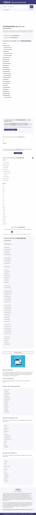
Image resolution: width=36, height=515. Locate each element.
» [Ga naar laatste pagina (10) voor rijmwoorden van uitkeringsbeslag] (32, 231)
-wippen (5, 472)
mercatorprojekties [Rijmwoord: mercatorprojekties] (7, 397)
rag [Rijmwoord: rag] (3, 202)
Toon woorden (18, 153)
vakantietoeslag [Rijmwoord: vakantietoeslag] (5, 176)
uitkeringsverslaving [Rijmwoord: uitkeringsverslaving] (7, 254)
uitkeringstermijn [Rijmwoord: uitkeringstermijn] (7, 317)
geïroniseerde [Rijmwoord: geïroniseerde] (6, 396)
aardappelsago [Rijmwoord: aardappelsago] (7, 393)
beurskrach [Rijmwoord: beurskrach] (5, 223)
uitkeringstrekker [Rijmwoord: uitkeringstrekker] (7, 319)
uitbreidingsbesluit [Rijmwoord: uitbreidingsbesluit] (7, 324)
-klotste (5, 478)
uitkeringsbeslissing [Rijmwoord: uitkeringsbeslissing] (7, 249)
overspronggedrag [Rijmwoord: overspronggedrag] (6, 81)
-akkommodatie (7, 466)
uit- (3, 141)
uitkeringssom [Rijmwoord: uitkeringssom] (6, 278)
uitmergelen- (6, 434)
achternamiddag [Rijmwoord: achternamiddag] (6, 45)
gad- (5, 443)
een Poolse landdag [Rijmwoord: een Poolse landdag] (7, 55)
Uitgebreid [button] (31, 9)
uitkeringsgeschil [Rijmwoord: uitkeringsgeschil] (7, 266)
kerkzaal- (5, 426)
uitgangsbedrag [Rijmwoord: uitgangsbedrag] (7, 338)
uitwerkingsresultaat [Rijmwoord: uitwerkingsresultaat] (7, 312)
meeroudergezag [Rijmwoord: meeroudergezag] (6, 71)
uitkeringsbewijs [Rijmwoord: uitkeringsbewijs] (7, 251)
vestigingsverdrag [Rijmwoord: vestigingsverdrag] (6, 87)
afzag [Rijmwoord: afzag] (4, 214)
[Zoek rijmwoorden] (12, 6)
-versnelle (6, 461)
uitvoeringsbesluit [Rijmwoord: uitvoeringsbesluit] (7, 261)
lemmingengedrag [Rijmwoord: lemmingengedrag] (6, 69)
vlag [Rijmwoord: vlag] (3, 205)
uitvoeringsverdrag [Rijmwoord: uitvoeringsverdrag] (7, 301)
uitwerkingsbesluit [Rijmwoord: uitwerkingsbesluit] (7, 263)
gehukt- (5, 429)
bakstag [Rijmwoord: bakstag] (4, 218)
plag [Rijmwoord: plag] (3, 200)
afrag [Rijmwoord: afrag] (4, 211)
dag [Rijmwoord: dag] (3, 189)
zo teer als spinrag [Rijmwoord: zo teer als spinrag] (7, 97)
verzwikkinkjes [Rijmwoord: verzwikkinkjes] (6, 390)
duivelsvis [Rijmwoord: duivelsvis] (6, 404)
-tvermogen (6, 477)
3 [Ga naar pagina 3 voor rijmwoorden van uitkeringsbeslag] (15, 231)
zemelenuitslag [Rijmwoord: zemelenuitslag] (5, 180)
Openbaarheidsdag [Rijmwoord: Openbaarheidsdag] (6, 77)
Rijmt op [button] (4, 6)
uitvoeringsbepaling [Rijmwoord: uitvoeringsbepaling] (7, 287)
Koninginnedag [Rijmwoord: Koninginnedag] (6, 65)
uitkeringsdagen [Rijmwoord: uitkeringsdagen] (7, 344)
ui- (3, 139)
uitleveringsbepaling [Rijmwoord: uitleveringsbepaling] (7, 306)
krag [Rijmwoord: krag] (3, 193)
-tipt (5, 471)
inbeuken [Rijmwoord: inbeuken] (5, 408)
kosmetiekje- (6, 431)
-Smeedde (6, 480)
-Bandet (5, 469)
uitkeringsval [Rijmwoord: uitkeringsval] (6, 280)
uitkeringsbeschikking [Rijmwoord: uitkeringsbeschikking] (8, 292)
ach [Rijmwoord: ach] (3, 185)
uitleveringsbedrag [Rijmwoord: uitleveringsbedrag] (7, 259)
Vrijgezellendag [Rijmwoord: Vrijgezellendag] (6, 91)
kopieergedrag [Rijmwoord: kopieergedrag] (6, 67)
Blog (19, 513)
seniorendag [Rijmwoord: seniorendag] (5, 85)
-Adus (5, 464)
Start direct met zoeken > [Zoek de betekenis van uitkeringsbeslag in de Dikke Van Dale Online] (11, 129)
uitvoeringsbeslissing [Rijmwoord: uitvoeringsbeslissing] (7, 298)
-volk (5, 460)
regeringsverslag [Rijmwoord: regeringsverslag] (7, 336)
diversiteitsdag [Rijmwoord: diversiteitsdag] (6, 51)
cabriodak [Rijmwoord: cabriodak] (6, 405)
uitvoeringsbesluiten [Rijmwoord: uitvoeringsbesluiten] (7, 308)
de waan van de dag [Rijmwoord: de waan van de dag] (8, 49)
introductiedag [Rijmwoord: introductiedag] (6, 61)
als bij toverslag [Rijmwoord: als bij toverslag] (6, 162)
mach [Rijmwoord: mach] (4, 196)
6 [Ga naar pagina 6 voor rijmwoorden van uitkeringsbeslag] (20, 231)
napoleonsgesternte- (7, 439)
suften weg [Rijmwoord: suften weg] (6, 407)
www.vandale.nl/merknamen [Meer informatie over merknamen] (8, 507)
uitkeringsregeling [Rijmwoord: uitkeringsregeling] (7, 257)
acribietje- (6, 445)
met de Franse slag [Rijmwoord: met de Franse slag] (7, 173)
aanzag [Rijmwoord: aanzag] (4, 209)
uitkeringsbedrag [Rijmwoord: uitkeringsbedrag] (7, 240)
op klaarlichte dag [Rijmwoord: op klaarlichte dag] (7, 75)
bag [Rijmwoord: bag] (3, 187)
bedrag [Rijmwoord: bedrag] (4, 220)
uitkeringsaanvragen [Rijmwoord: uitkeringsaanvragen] (8, 326)
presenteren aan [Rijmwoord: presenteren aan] (7, 399)
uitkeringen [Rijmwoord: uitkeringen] (6, 340)
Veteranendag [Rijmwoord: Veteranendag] (5, 89)
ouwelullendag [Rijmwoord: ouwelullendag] (5, 79)
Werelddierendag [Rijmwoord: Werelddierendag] (6, 93)
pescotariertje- (6, 437)
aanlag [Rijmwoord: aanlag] (4, 207)
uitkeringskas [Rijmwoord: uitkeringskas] (6, 273)
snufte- (5, 440)
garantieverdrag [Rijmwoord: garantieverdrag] (6, 57)
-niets (5, 463)
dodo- (5, 432)
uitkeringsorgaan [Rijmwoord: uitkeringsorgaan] (7, 275)
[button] (32, 157)
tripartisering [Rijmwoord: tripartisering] (6, 411)
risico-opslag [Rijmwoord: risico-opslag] (5, 174)
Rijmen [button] (31, 6)
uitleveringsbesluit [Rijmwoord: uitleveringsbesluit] (7, 285)
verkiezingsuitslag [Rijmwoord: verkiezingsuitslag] (6, 178)
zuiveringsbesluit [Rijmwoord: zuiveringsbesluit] (7, 321)
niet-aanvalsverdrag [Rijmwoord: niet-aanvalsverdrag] (7, 73)
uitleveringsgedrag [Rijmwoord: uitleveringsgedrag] (7, 296)
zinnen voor (12, 37)
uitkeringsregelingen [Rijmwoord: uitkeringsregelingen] (7, 305)
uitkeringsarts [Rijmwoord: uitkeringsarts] (6, 342)
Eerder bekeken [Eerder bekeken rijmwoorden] (6, 9)
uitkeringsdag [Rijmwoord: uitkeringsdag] (6, 252)
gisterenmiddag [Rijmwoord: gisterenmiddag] (6, 59)
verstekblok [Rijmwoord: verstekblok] (6, 410)
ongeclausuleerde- (7, 436)
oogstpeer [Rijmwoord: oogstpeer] (6, 402)
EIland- (5, 442)
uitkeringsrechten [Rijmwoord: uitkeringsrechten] (7, 315)
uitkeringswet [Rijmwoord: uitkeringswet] (6, 282)
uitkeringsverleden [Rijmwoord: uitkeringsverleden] (7, 294)
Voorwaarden (30, 513)
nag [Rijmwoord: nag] (3, 198)
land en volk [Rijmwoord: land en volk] (6, 394)
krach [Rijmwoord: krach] (4, 191)
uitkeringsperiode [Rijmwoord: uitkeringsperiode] (7, 314)
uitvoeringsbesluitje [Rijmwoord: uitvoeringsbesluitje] (7, 310)
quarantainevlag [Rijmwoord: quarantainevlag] (6, 83)
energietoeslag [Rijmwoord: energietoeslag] (5, 167)
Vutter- (5, 425)
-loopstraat (6, 475)
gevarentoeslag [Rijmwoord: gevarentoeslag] (5, 169)
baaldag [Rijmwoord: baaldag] (4, 216)
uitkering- (5, 143)
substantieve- (6, 428)
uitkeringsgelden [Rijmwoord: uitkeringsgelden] (7, 271)
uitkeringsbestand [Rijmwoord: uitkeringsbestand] (7, 243)
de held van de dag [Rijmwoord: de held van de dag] (7, 47)
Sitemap (22, 513)
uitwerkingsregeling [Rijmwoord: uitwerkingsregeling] (7, 331)
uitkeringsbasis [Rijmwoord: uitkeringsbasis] (6, 247)
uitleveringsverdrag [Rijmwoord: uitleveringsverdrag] (7, 328)
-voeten (5, 482)
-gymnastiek (6, 474)
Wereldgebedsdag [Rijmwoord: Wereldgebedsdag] (6, 95)
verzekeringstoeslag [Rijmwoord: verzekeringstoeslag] (7, 333)
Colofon (26, 513)
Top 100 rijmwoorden (18, 352)
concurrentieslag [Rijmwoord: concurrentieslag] (6, 165)
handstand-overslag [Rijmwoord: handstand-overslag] (6, 171)
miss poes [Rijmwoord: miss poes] (5, 391)
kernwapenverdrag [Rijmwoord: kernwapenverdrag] (6, 63)
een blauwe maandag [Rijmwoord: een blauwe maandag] (8, 53)
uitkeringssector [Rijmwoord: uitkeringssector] (7, 277)
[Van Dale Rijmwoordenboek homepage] (7, 2)
